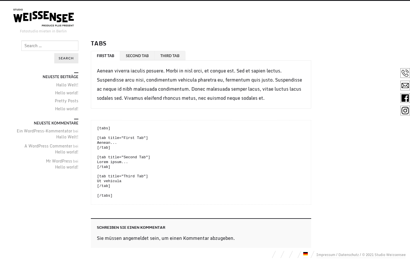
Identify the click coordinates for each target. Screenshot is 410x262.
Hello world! (66, 93)
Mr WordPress (59, 161)
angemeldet (136, 238)
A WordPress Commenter (48, 146)
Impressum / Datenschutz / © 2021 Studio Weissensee (361, 254)
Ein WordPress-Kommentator (44, 131)
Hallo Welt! (67, 85)
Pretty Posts (66, 100)
